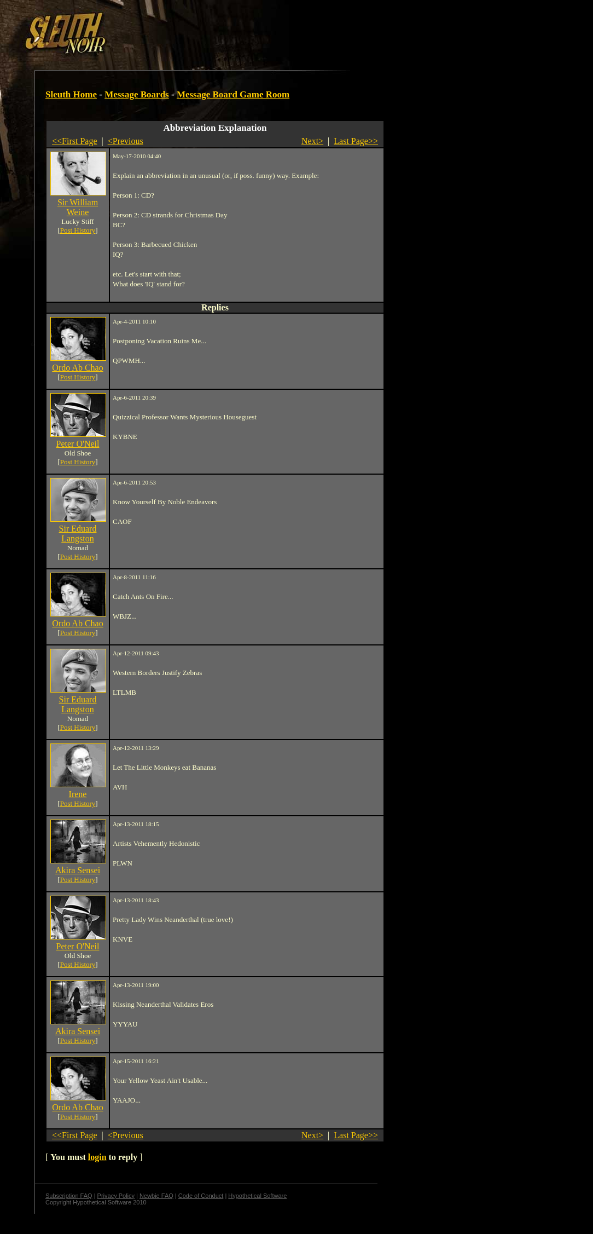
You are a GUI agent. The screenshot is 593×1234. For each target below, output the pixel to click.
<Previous (125, 141)
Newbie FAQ (156, 1195)
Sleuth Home (71, 94)
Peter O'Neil (78, 443)
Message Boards (136, 94)
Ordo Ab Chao (77, 367)
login (97, 1157)
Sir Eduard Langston (78, 533)
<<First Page (74, 141)
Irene (78, 794)
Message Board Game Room (233, 94)
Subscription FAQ (68, 1195)
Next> (312, 141)
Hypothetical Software (257, 1195)
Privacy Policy (116, 1195)
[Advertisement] (190, 29)
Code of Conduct (201, 1195)
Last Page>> (356, 141)
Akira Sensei (77, 870)
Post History (78, 230)
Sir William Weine (77, 207)
